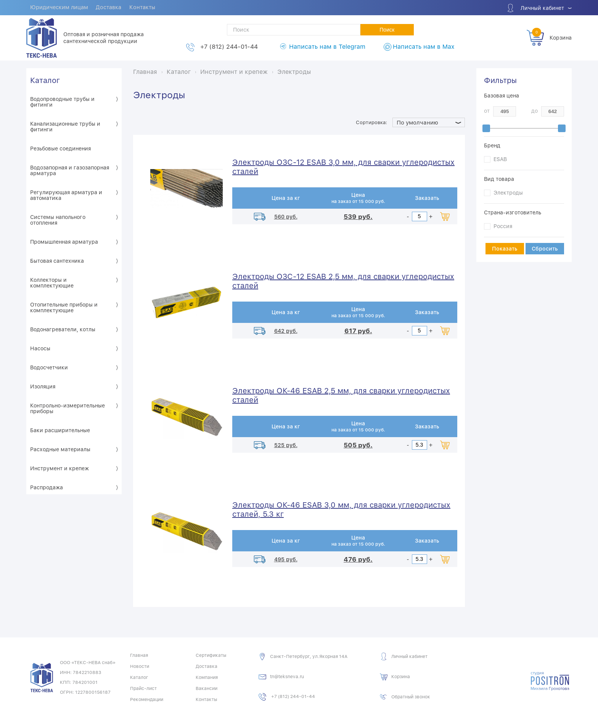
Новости (139, 666)
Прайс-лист (143, 688)
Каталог (45, 80)
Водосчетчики (49, 367)
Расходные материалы (60, 449)
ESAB (500, 159)
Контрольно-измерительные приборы (67, 408)
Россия (503, 226)
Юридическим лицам (60, 8)
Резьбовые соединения (60, 148)
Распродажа (46, 487)
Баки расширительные (60, 430)
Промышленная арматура (64, 241)
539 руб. (358, 216)
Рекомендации (146, 699)
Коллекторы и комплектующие (52, 282)
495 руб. (285, 559)
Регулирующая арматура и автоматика (66, 195)
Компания (207, 677)
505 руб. (358, 445)
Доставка (111, 8)
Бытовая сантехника (57, 260)
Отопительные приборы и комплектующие (64, 307)
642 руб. (285, 330)
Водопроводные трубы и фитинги (62, 101)
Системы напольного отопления (57, 219)
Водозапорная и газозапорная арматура (69, 170)
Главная (139, 655)
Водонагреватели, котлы (62, 329)
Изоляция (42, 386)
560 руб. (285, 216)
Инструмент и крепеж (59, 468)
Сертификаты (211, 655)
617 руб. (358, 330)
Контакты (145, 8)
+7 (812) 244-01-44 (229, 46)
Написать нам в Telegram (327, 46)
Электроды (508, 192)
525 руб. (285, 445)
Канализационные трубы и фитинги (65, 126)
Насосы (40, 348)
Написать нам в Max (423, 46)
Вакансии (206, 688)
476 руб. (358, 559)
